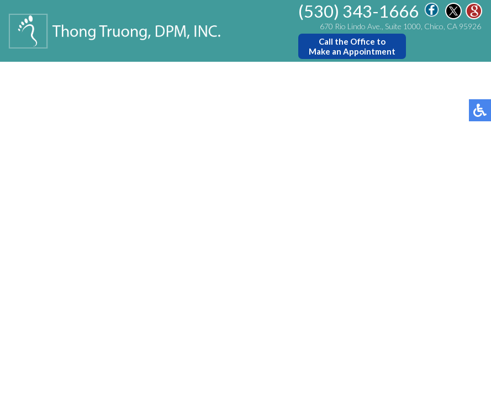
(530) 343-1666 (358, 11)
